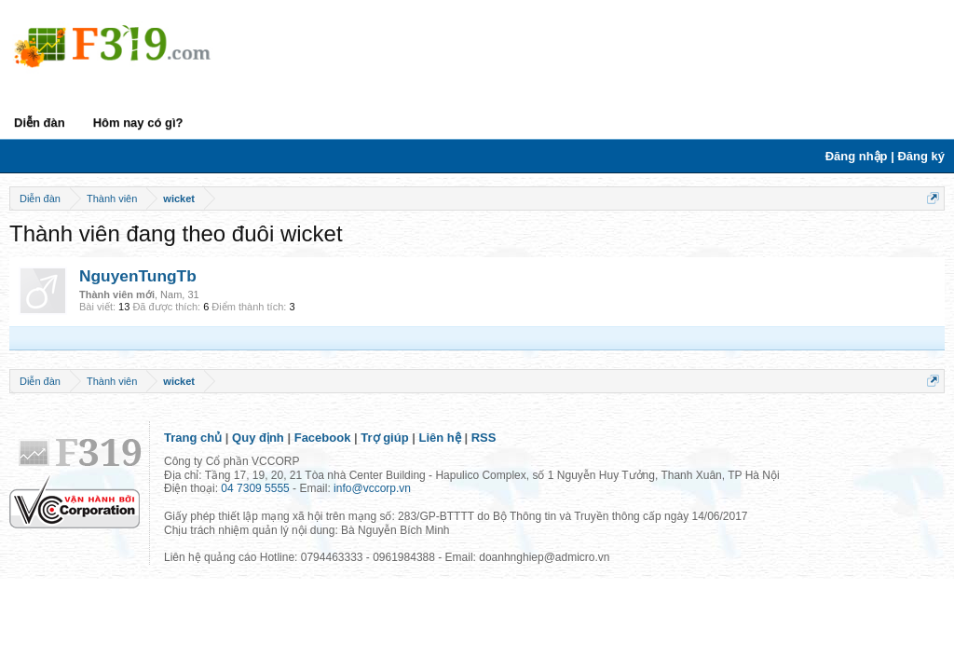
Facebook (322, 438)
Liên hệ (440, 438)
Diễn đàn (39, 123)
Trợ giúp (384, 438)
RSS (484, 438)
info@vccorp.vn (372, 488)
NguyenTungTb (138, 276)
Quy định (258, 438)
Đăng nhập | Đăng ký (885, 156)
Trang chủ (193, 438)
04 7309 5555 (255, 488)
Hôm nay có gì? (138, 123)
